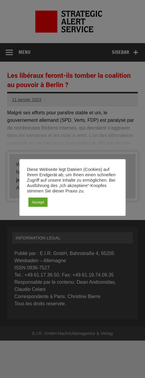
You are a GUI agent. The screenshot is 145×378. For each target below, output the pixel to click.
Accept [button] (38, 202)
